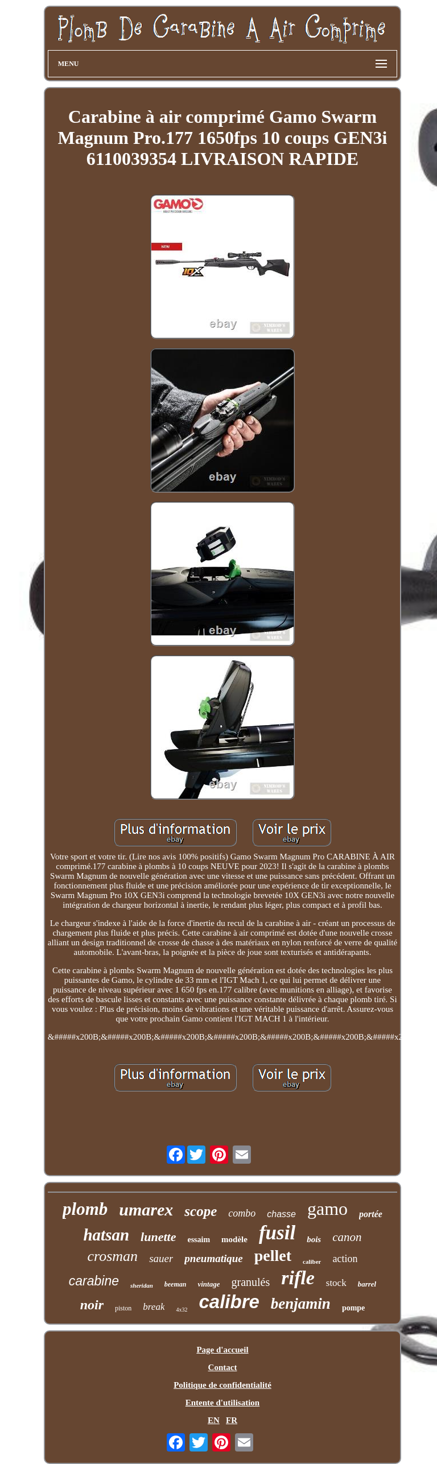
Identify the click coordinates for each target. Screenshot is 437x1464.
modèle (234, 1239)
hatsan (106, 1235)
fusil (277, 1233)
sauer (161, 1258)
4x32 (181, 1309)
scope (200, 1211)
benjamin (301, 1303)
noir (92, 1304)
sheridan (141, 1285)
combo (241, 1213)
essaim (198, 1239)
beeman (175, 1284)
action (344, 1258)
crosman (113, 1256)
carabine (94, 1280)
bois (314, 1239)
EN (214, 1420)
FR (231, 1420)
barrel (367, 1284)
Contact (222, 1367)
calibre (229, 1301)
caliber (312, 1261)
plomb (85, 1209)
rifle (298, 1277)
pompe (353, 1308)
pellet (272, 1255)
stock (336, 1282)
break (153, 1306)
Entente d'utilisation (222, 1402)
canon (346, 1237)
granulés (250, 1282)
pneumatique (213, 1258)
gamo (327, 1208)
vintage (208, 1284)
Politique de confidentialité (222, 1384)
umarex (146, 1209)
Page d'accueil (222, 1349)
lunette (158, 1237)
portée (370, 1214)
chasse (281, 1214)
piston (123, 1308)
